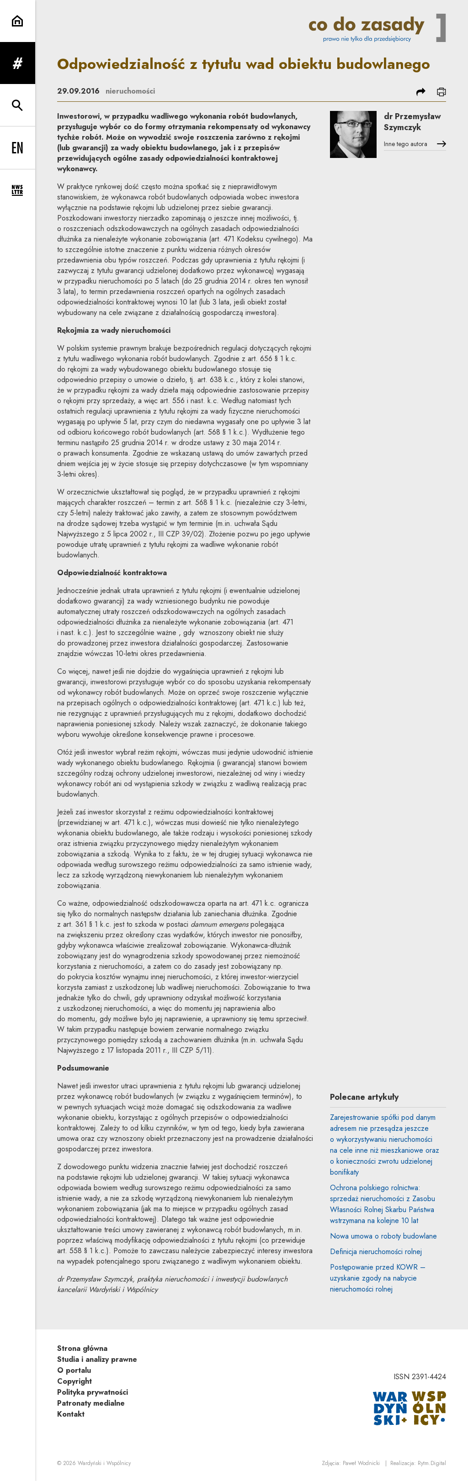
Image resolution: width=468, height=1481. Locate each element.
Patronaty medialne (91, 1403)
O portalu (74, 1370)
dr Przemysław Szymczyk (412, 122)
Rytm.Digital (432, 1463)
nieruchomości (130, 91)
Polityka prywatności (92, 1392)
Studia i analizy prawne (97, 1359)
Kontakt (71, 1414)
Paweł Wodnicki (361, 1463)
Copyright (74, 1381)
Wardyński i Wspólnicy (104, 1463)
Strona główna (82, 1348)
